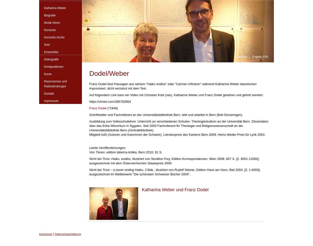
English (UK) (260, 56)
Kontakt (49, 93)
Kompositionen (53, 66)
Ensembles (51, 52)
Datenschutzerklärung (68, 234)
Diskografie (51, 59)
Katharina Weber (55, 8)
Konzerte (50, 30)
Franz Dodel (98, 108)
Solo (47, 44)
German (242, 56)
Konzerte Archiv (54, 37)
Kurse (48, 74)
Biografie (50, 15)
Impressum (51, 101)
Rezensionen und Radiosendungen (55, 84)
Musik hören (52, 22)
